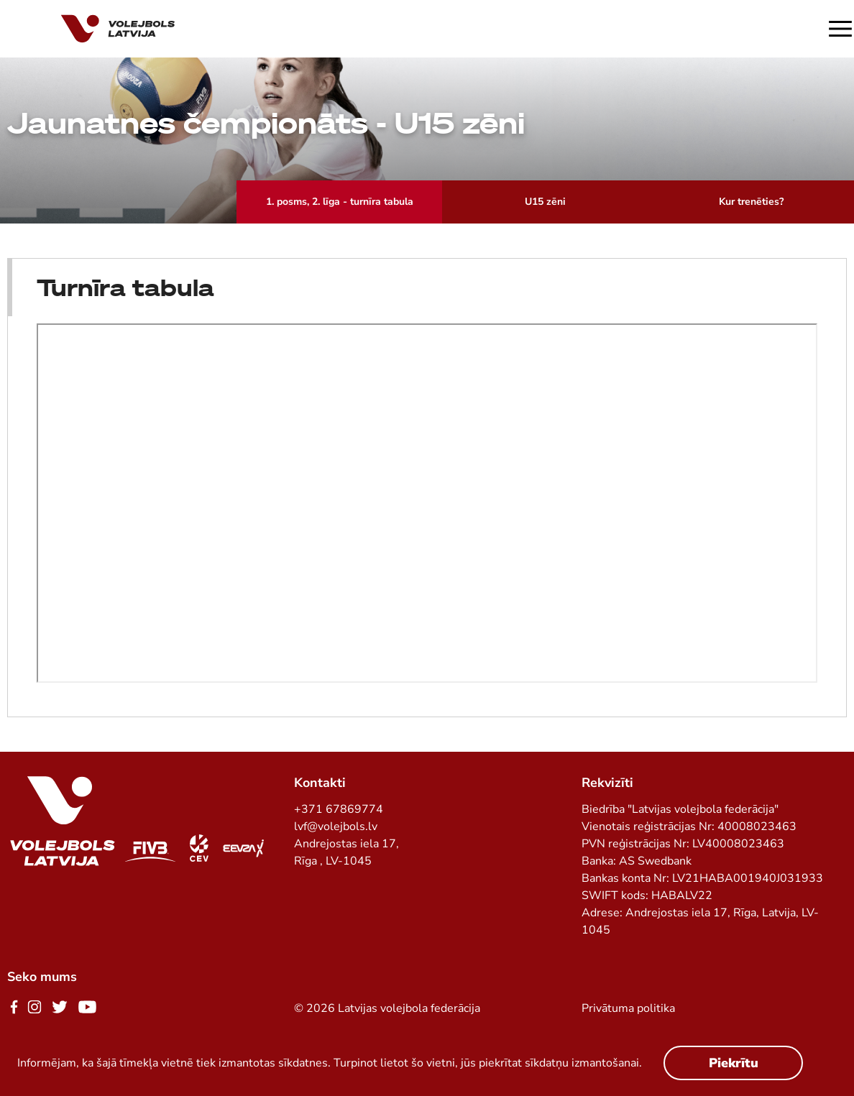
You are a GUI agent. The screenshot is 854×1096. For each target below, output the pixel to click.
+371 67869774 (338, 809)
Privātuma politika (628, 1008)
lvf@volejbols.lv (335, 826)
